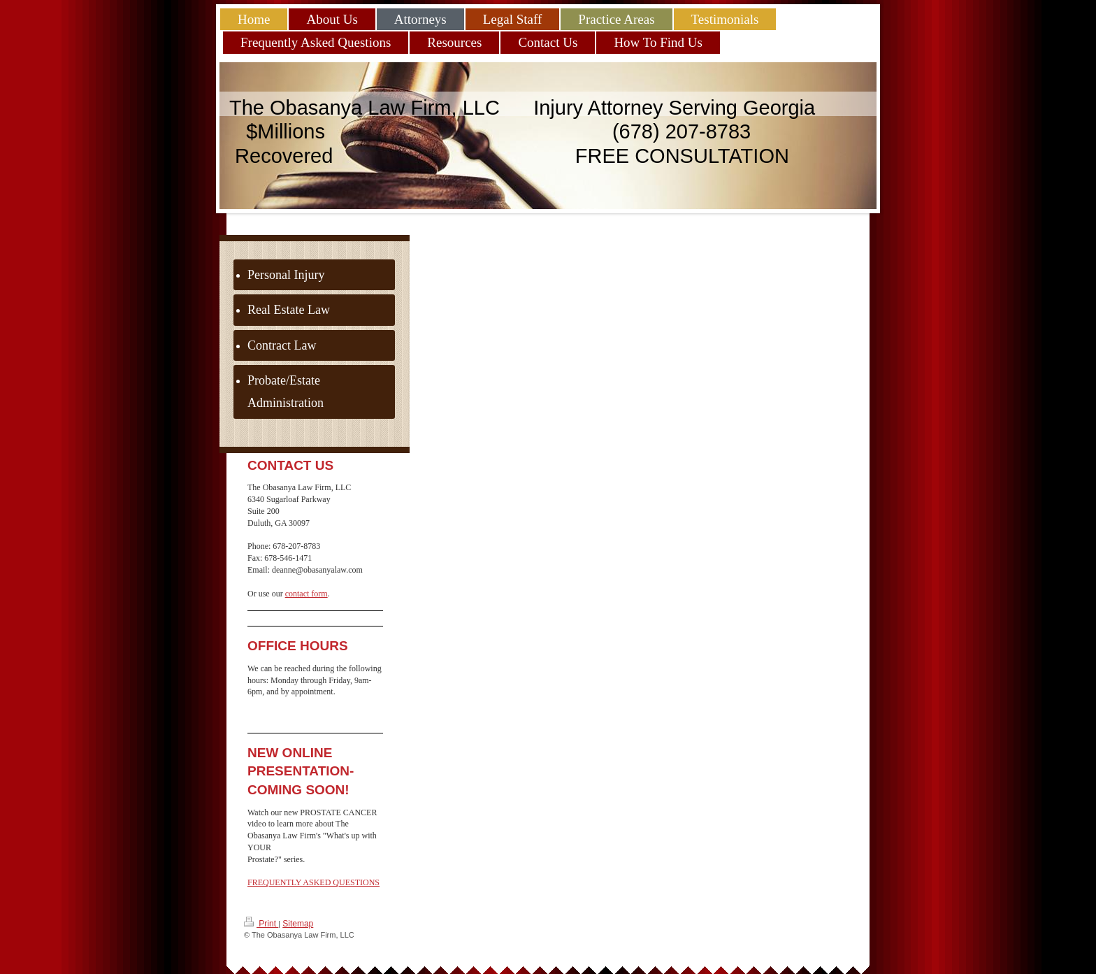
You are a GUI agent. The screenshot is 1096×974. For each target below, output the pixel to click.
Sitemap (297, 924)
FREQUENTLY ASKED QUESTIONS (313, 882)
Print (261, 923)
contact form (306, 594)
